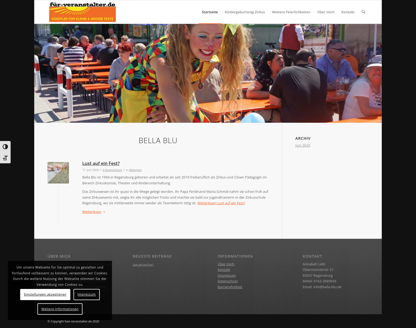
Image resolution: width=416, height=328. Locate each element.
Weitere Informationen (60, 309)
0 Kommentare (112, 170)
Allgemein (135, 170)
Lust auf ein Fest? (101, 163)
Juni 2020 (302, 145)
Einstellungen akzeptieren (45, 294)
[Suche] (363, 12)
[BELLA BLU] (82, 12)
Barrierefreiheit (230, 286)
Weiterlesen (221, 203)
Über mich (226, 264)
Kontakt (224, 269)
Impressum (227, 275)
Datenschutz (228, 281)
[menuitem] (210, 12)
